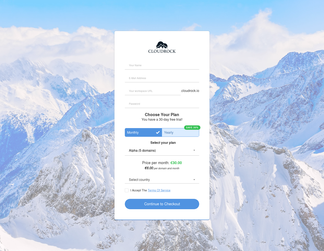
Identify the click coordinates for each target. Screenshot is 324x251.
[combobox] (162, 180)
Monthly (133, 132)
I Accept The (150, 190)
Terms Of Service (159, 190)
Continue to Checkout (162, 203)
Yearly (168, 132)
